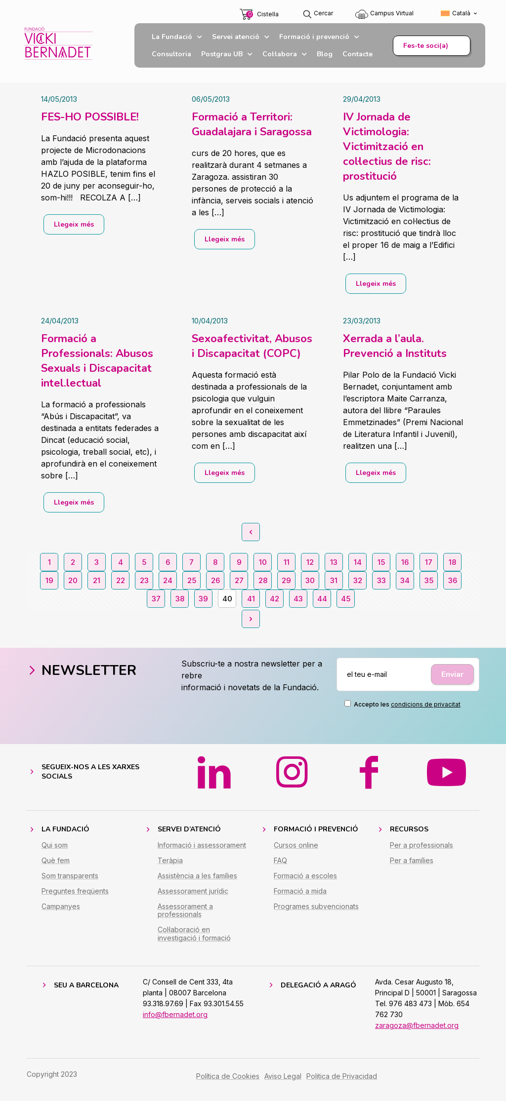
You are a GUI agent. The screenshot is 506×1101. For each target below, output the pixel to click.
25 (191, 580)
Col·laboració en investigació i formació (194, 941)
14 (358, 562)
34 (405, 580)
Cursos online (296, 852)
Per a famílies (411, 868)
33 (381, 580)
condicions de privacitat (426, 704)
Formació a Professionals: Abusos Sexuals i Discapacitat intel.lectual (97, 361)
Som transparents (70, 883)
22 (120, 580)
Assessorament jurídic (193, 898)
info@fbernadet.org (175, 1022)
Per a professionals (421, 852)
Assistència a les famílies (197, 883)
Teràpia (170, 868)
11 (287, 562)
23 (144, 580)
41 (251, 598)
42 (274, 598)
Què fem (56, 868)
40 (227, 598)
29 (286, 580)
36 (452, 580)
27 (239, 580)
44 (322, 598)
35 (428, 580)
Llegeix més (74, 224)
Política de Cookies (227, 1083)
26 (215, 580)
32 (357, 580)
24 (167, 580)
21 (96, 580)
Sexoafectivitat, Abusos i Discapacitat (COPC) (252, 346)
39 (203, 598)
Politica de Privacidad (341, 1083)
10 (263, 562)
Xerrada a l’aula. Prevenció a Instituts (395, 346)
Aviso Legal (282, 1083)
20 (73, 580)
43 (298, 598)
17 (428, 562)
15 (381, 562)
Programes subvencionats (316, 913)
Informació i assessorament (202, 852)
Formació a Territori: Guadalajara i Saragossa (252, 124)
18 (452, 562)
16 (405, 562)
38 (179, 598)
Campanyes (61, 913)
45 (345, 598)
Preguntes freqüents (75, 898)
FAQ (280, 868)
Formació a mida (300, 898)
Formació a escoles (305, 883)
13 (333, 562)
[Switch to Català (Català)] (459, 13)
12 (310, 562)
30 (310, 580)
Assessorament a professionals (185, 917)
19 (49, 580)
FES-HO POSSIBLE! (90, 117)
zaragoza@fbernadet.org (417, 1032)
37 (156, 598)
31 (333, 580)
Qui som (55, 852)
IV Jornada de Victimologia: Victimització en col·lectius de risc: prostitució (387, 147)
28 (262, 580)
